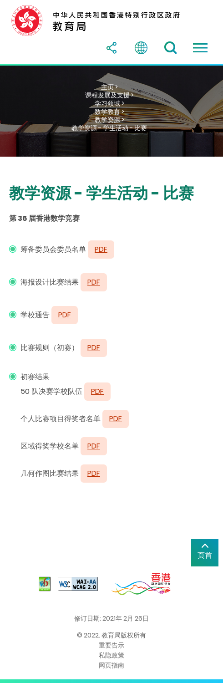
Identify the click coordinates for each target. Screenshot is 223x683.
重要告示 (111, 645)
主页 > (109, 87)
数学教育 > (109, 111)
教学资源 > (109, 120)
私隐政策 (111, 655)
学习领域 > (109, 103)
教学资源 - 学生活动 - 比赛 (109, 128)
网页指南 (111, 665)
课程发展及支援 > (109, 95)
